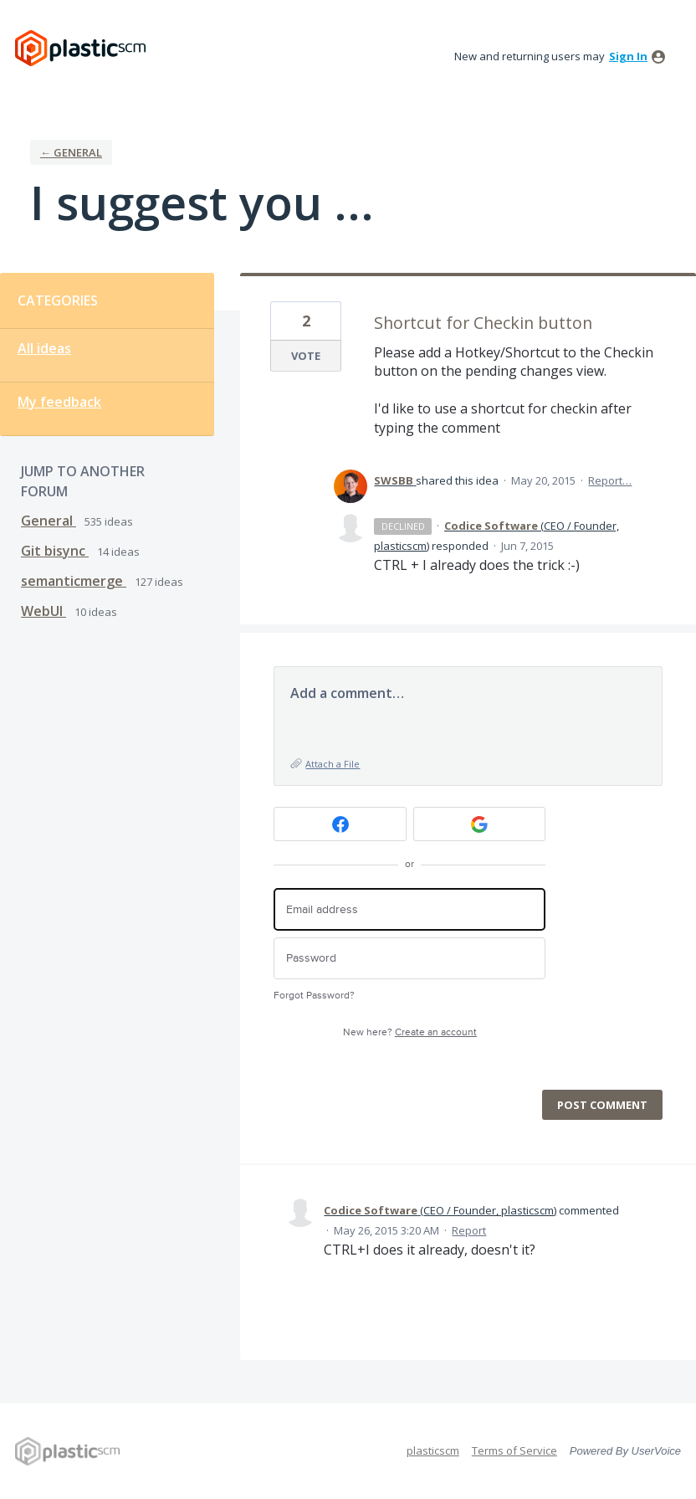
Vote (305, 355)
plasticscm (433, 1450)
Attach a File (332, 763)
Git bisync (55, 551)
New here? (410, 1032)
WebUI (43, 611)
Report (469, 1230)
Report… (610, 480)
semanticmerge (73, 581)
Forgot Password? (314, 995)
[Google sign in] (479, 824)
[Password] (409, 958)
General (48, 520)
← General (71, 152)
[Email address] (409, 909)
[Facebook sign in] (340, 824)
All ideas (44, 348)
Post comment (602, 1104)
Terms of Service (514, 1450)
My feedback (59, 402)
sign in (628, 56)
